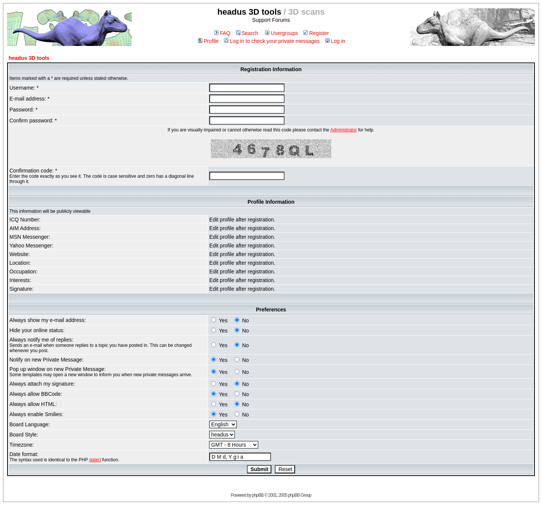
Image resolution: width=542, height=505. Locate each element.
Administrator (343, 130)
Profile (208, 41)
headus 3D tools (29, 58)
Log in (335, 41)
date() (95, 459)
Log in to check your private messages (272, 41)
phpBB (257, 495)
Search (247, 33)
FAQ (222, 33)
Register (316, 33)
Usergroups (281, 33)
